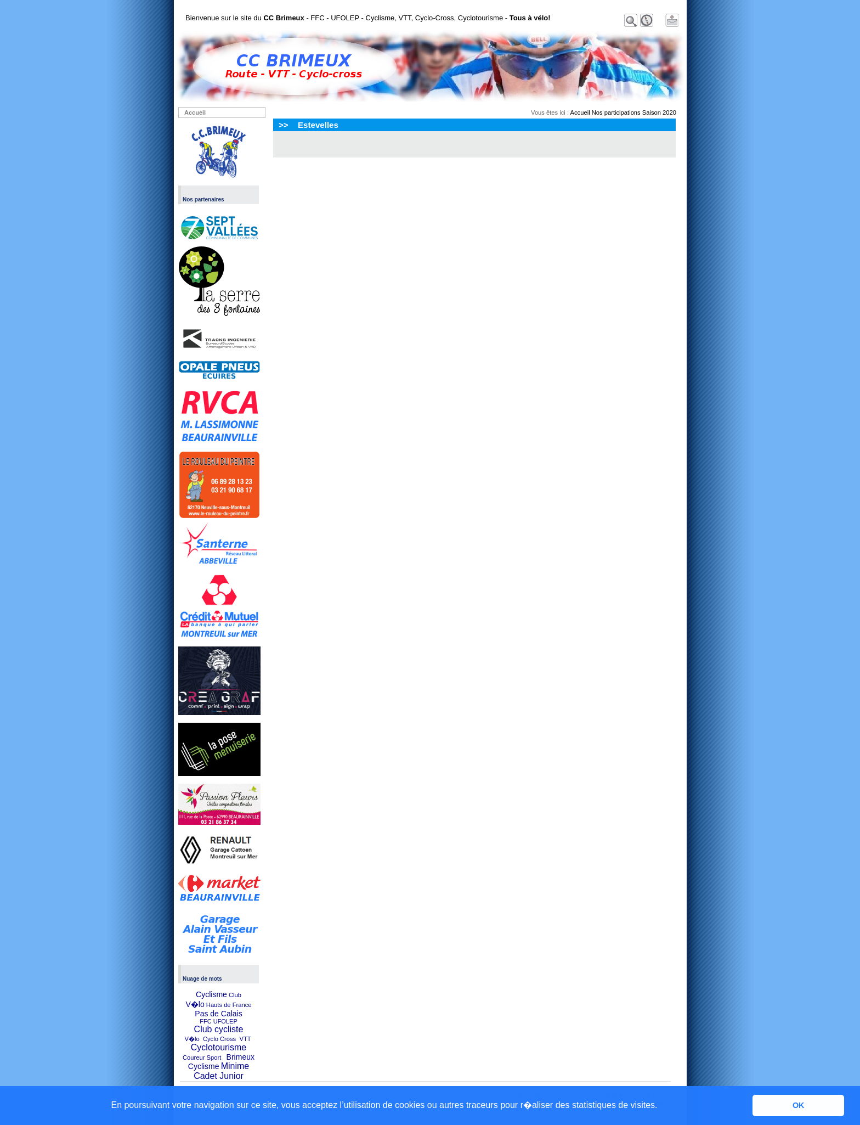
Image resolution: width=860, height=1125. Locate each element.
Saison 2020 (659, 112)
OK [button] (799, 1105)
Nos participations (616, 112)
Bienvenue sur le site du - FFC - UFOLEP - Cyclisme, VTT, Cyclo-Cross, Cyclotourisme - (368, 18)
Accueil (195, 112)
